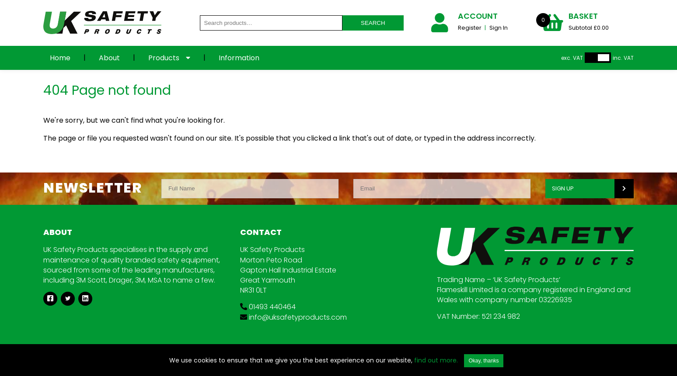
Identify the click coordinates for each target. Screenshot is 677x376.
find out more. (436, 360)
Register (470, 27)
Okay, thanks (483, 361)
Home (60, 58)
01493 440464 (268, 307)
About (109, 58)
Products (163, 58)
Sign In (498, 27)
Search (373, 23)
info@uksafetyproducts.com (293, 317)
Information (239, 58)
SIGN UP (563, 188)
